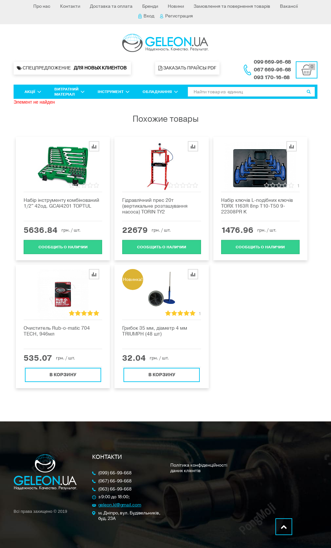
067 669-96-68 (272, 69)
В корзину (62, 374)
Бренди (150, 6)
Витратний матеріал (69, 92)
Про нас (41, 6)
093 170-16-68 (272, 77)
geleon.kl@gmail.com (119, 505)
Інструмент (114, 91)
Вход (146, 16)
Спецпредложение (72, 68)
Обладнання (160, 91)
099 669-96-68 (272, 62)
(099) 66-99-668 (115, 473)
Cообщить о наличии (63, 246)
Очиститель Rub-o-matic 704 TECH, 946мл (57, 331)
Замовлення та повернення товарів (232, 6)
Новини (176, 6)
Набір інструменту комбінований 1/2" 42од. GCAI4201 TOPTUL (61, 203)
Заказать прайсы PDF (187, 68)
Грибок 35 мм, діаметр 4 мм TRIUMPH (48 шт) (154, 331)
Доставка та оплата (111, 6)
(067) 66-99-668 (115, 481)
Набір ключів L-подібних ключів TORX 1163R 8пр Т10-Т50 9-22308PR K (257, 206)
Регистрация (176, 16)
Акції (33, 91)
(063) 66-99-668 (115, 489)
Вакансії (289, 6)
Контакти (70, 6)
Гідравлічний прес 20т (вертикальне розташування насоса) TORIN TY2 (154, 206)
